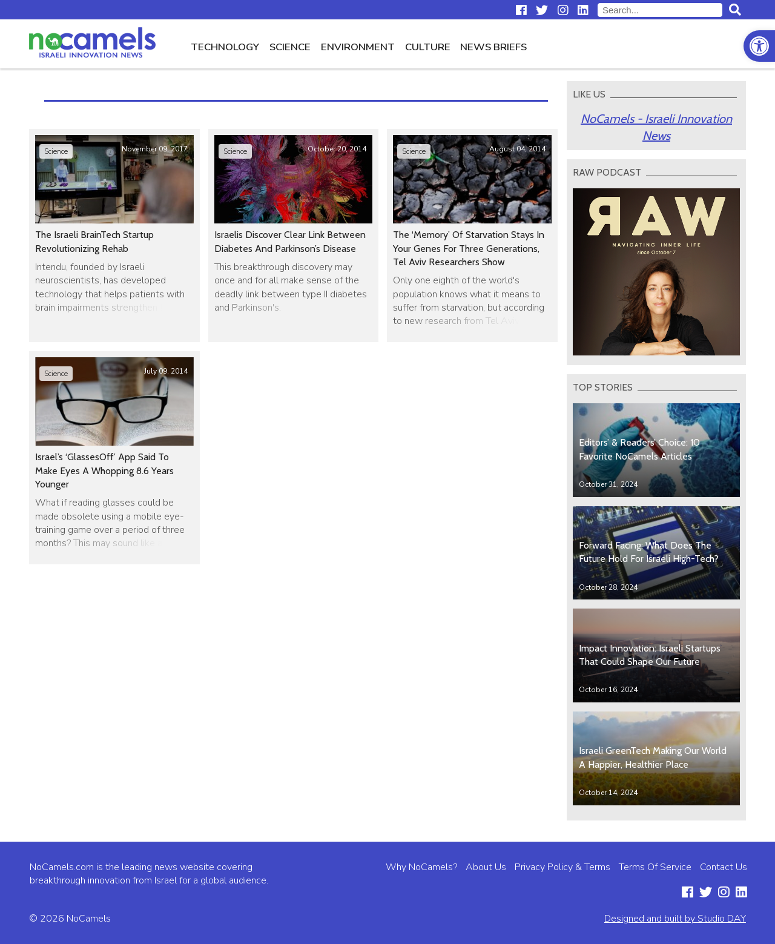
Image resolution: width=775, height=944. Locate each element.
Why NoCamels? (421, 867)
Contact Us (723, 867)
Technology (225, 47)
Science (290, 47)
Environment (358, 47)
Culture (427, 47)
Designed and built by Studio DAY (675, 918)
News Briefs (493, 47)
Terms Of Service (655, 867)
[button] (759, 46)
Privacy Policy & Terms (562, 867)
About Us (486, 867)
